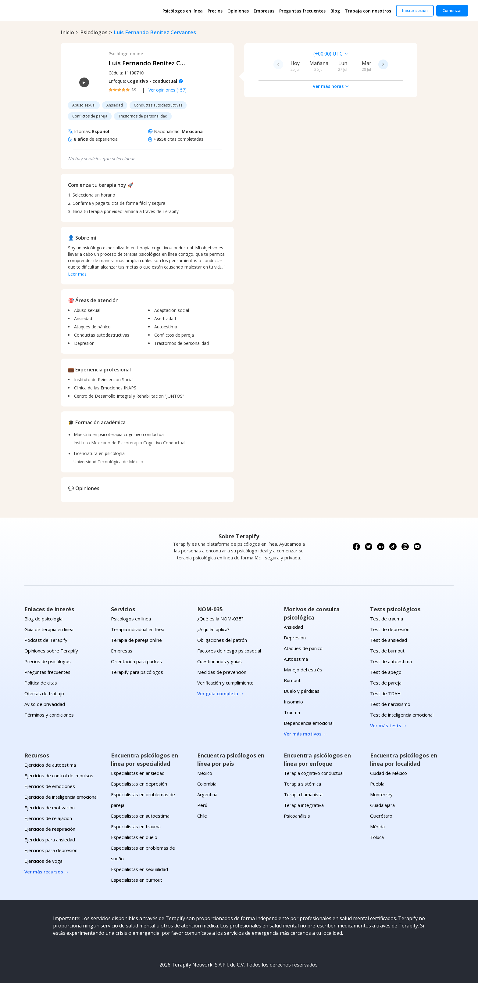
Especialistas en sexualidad (139, 869)
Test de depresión (389, 629)
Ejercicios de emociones (49, 786)
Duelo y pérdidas (301, 691)
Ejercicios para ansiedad (49, 840)
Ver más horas (331, 86)
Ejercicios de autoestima (50, 765)
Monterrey (381, 794)
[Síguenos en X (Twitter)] (368, 546)
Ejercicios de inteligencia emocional (61, 797)
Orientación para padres (136, 661)
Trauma (292, 712)
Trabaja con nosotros (368, 11)
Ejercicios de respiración (49, 829)
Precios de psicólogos (47, 661)
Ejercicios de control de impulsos (58, 775)
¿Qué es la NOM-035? (220, 619)
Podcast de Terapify (45, 640)
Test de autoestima (391, 661)
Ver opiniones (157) (167, 90)
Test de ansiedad (388, 640)
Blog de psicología (43, 619)
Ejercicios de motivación (49, 807)
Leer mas (77, 274)
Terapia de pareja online (136, 640)
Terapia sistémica (302, 784)
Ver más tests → (388, 725)
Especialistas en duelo (134, 837)
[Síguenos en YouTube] (417, 546)
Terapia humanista (303, 794)
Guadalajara (382, 805)
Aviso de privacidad (44, 704)
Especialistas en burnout (136, 880)
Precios (215, 11)
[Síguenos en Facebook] (356, 546)
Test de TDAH (385, 693)
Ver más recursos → (46, 872)
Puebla (377, 784)
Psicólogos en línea (182, 11)
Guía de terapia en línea (48, 629)
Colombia (206, 784)
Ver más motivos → (305, 734)
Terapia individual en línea (137, 629)
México (204, 773)
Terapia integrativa (304, 805)
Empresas (264, 11)
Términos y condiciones (49, 715)
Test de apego (385, 672)
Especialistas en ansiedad (138, 773)
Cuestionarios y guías (219, 661)
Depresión (295, 637)
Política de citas (40, 683)
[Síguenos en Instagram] (405, 546)
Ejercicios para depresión (50, 850)
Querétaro (381, 816)
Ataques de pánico (303, 648)
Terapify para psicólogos (137, 672)
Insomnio (293, 702)
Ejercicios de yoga (43, 861)
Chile (202, 816)
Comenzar (452, 10)
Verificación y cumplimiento (225, 683)
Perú (202, 805)
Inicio (67, 32)
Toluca (377, 837)
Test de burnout (387, 651)
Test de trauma (386, 619)
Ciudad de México (388, 773)
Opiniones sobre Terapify (51, 651)
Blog (335, 11)
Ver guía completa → (220, 693)
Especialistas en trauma (136, 826)
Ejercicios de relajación (48, 818)
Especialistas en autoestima (140, 816)
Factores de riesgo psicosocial (229, 651)
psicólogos (94, 32)
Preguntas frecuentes (302, 11)
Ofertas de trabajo (44, 693)
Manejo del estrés (303, 670)
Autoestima (296, 659)
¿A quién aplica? (213, 629)
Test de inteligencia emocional (401, 715)
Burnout (292, 680)
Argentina (207, 794)
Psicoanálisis (297, 816)
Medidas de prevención (221, 672)
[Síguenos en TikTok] (393, 546)
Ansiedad (293, 627)
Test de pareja (385, 683)
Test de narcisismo (390, 704)
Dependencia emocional (309, 723)
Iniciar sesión (415, 10)
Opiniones (238, 11)
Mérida (377, 826)
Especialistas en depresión (139, 784)
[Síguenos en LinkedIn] (380, 546)
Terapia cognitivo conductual (314, 773)
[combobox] (288, 53)
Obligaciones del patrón (222, 640)
